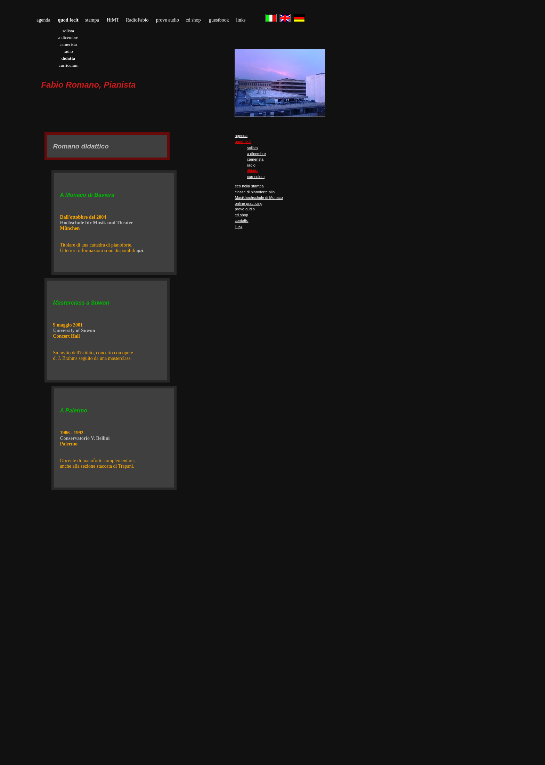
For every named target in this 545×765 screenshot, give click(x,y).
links (240, 20)
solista (68, 30)
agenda (43, 20)
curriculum (69, 65)
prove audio (167, 20)
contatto (241, 220)
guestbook (219, 20)
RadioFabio (137, 20)
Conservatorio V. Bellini (84, 438)
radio (68, 51)
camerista (68, 44)
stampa (92, 20)
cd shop (193, 20)
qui (140, 250)
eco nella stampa (249, 186)
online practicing (248, 203)
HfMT (113, 20)
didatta (252, 171)
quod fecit (243, 141)
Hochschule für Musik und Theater (96, 222)
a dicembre (68, 37)
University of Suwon (74, 330)
